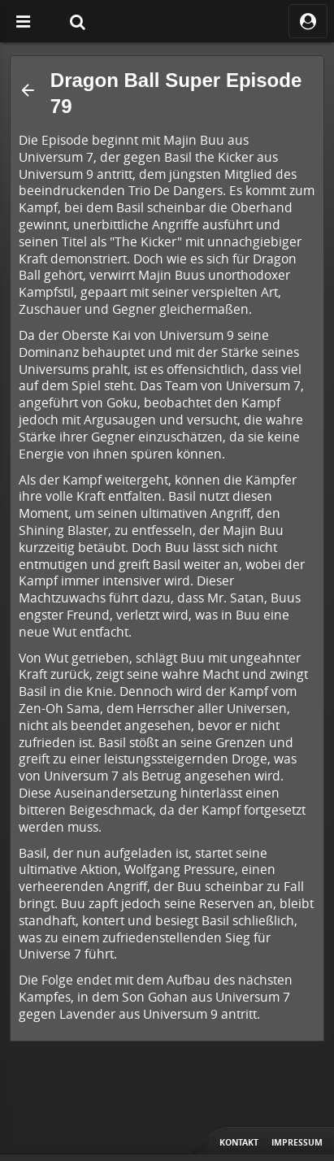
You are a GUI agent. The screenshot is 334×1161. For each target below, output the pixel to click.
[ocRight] (307, 21)
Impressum (297, 1142)
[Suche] (77, 21)
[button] (28, 90)
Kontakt (238, 1142)
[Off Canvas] (22, 21)
